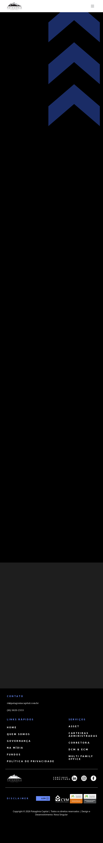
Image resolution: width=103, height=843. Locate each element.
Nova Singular (61, 829)
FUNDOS (14, 769)
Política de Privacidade (31, 776)
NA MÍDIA (15, 763)
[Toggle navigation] (92, 6)
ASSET (74, 741)
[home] (14, 6)
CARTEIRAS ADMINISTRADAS (83, 749)
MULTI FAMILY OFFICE (81, 773)
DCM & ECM (79, 764)
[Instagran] (84, 793)
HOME (12, 742)
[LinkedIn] (74, 793)
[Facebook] (93, 793)
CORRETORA (79, 758)
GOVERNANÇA (19, 756)
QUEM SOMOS (18, 749)
